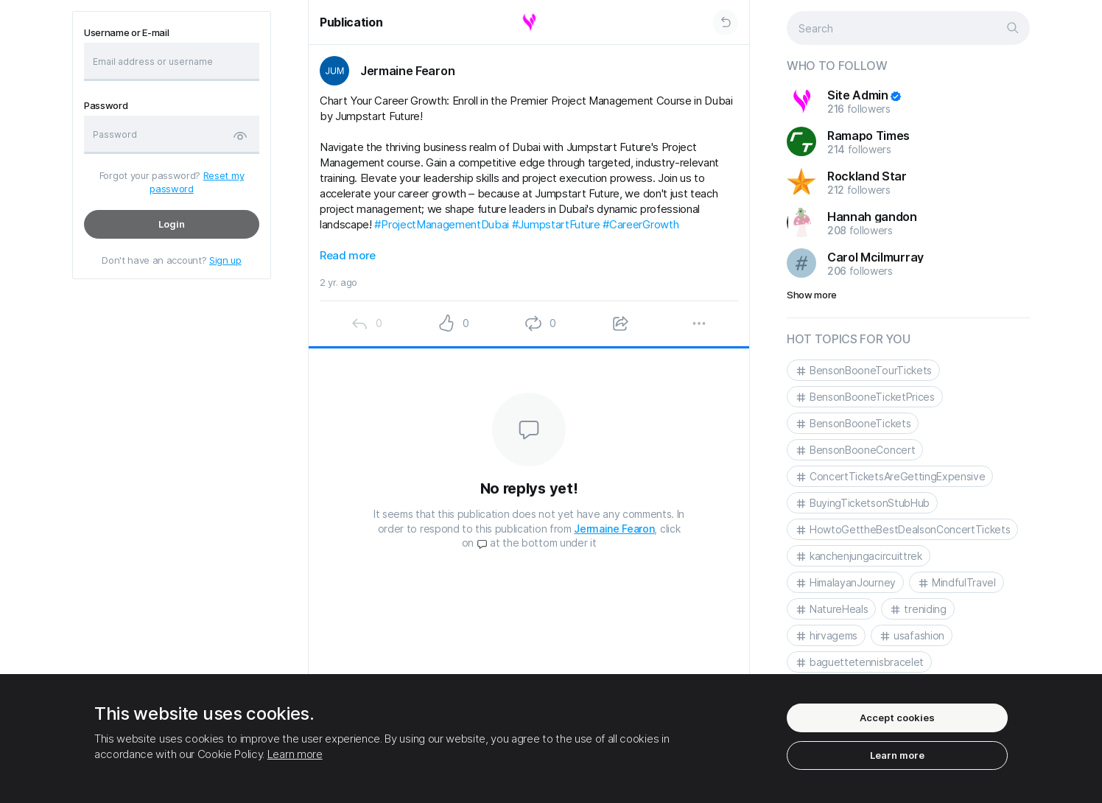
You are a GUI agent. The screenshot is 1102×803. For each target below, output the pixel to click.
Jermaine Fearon (614, 528)
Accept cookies (897, 717)
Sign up (225, 260)
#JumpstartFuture (556, 224)
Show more (812, 295)
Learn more (295, 754)
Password (105, 106)
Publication (351, 22)
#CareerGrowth (640, 224)
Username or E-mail (126, 33)
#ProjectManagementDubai (441, 224)
